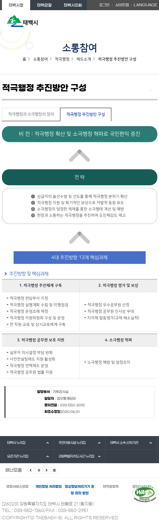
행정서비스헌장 (17, 486)
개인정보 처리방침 (48, 486)
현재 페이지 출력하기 (154, 90)
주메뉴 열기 (148, 20)
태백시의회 (73, 5)
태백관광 (44, 5)
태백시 (16, 443)
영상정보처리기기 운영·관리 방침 (79, 490)
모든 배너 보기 (54, 470)
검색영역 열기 (138, 20)
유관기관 (17, 456)
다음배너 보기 (46, 470)
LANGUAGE (145, 5)
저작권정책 (110, 486)
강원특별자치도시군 (76, 456)
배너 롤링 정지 (39, 470)
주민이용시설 (72, 443)
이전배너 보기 (31, 470)
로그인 (104, 5)
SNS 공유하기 (147, 90)
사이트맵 (122, 5)
